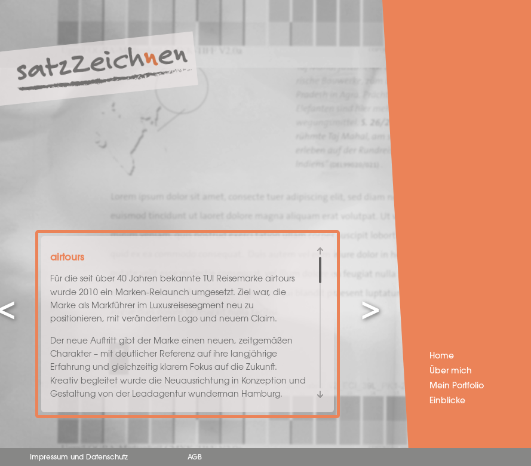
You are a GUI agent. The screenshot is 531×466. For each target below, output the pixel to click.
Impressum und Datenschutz (79, 457)
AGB (195, 457)
